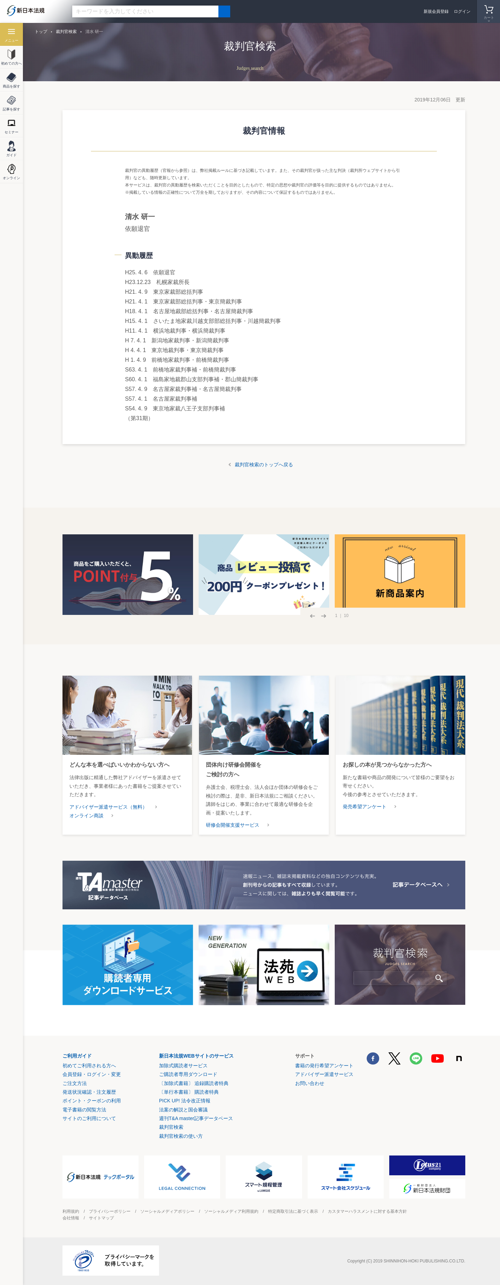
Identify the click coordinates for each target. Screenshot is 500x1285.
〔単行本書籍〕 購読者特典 (189, 1092)
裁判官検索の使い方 (181, 1136)
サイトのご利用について (89, 1118)
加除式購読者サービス (183, 1065)
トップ (41, 31)
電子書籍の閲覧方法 (84, 1109)
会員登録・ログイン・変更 (91, 1074)
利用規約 (70, 1211)
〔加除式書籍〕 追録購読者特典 (193, 1083)
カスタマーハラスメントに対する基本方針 (367, 1211)
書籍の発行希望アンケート (324, 1065)
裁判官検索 (66, 31)
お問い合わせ (309, 1083)
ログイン (462, 11)
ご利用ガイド (77, 1056)
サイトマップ (101, 1218)
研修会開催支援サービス (232, 825)
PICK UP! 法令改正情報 (184, 1100)
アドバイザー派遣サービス (324, 1074)
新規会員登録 (436, 11)
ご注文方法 (74, 1083)
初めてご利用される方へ (89, 1065)
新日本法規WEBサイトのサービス (196, 1056)
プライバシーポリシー (110, 1211)
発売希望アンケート (364, 806)
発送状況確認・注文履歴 (89, 1092)
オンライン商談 (86, 815)
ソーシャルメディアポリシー (167, 1211)
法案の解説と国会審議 (183, 1109)
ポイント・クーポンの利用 (91, 1100)
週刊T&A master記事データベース (196, 1118)
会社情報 (70, 1218)
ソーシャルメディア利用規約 (231, 1211)
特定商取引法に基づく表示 (293, 1211)
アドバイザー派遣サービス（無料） (108, 807)
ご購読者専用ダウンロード (188, 1074)
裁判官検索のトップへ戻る (264, 464)
